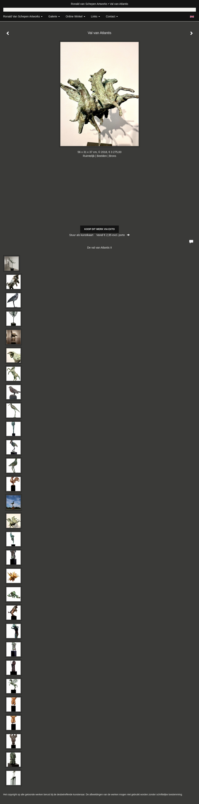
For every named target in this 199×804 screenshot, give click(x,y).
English (192, 16)
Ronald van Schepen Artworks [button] (23, 16)
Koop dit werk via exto (99, 229)
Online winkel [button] (75, 16)
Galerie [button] (54, 16)
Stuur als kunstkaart (99, 235)
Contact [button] (112, 16)
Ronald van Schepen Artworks (89, 3)
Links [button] (95, 16)
